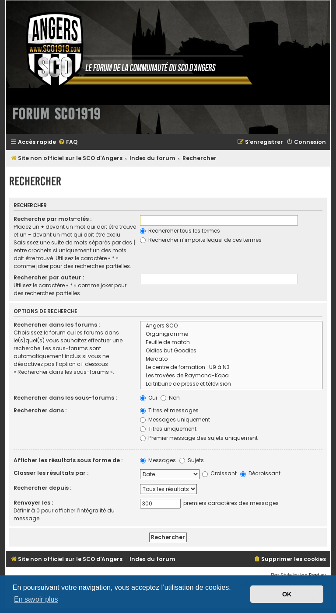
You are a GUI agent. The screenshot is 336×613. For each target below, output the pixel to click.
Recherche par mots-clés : (52, 219)
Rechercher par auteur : (49, 277)
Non (170, 397)
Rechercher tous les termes (180, 230)
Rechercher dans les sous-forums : (65, 397)
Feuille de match (231, 342)
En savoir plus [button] (36, 599)
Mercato (231, 359)
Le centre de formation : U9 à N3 (231, 367)
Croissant (219, 473)
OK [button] (287, 594)
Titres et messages (169, 410)
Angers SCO (231, 326)
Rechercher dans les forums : (57, 324)
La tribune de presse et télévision (231, 384)
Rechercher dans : (40, 410)
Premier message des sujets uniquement (199, 438)
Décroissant (260, 473)
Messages (158, 460)
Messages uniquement (175, 419)
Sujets (191, 460)
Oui (148, 397)
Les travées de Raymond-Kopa (231, 376)
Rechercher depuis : (42, 487)
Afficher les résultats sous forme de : (68, 460)
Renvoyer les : (33, 502)
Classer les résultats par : (51, 473)
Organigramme (231, 334)
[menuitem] (67, 142)
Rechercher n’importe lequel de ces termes (201, 240)
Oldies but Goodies (231, 351)
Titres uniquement (168, 428)
